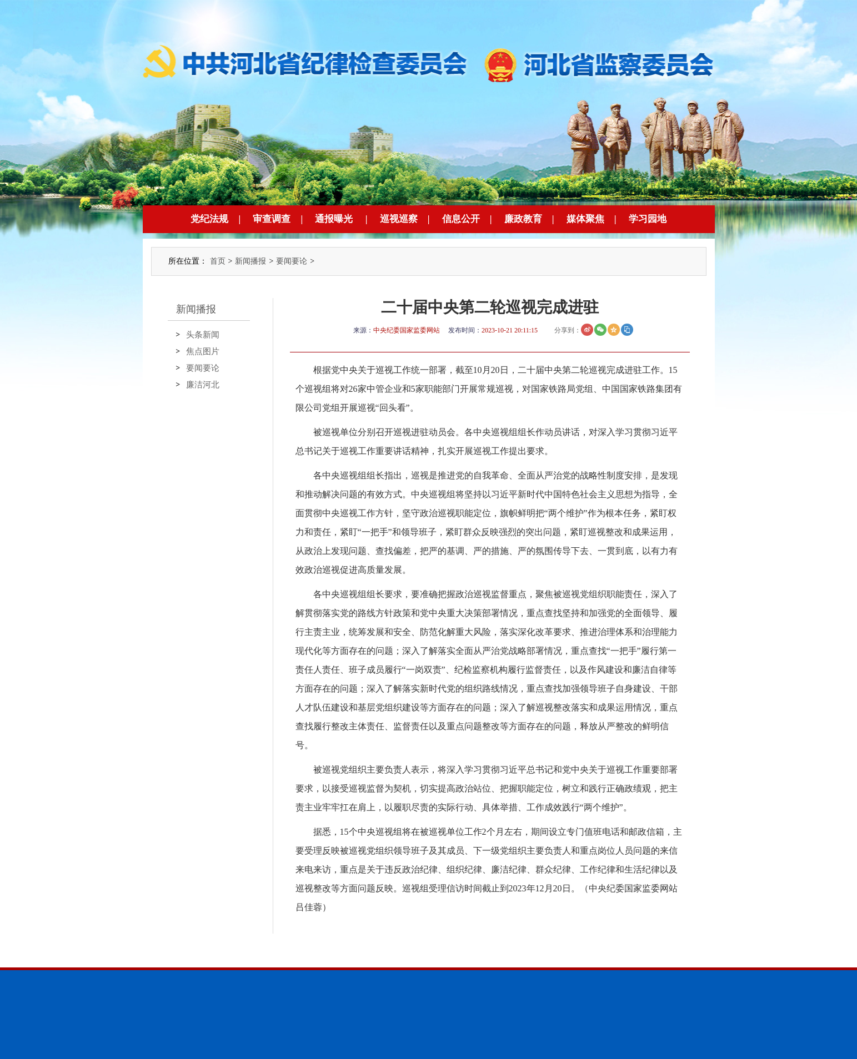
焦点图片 (202, 351)
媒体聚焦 (585, 219)
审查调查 (271, 219)
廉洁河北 (202, 384)
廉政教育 (523, 219)
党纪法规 (209, 219)
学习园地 (647, 219)
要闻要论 (291, 261)
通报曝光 (334, 219)
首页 (217, 261)
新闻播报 (250, 261)
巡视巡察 (399, 219)
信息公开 (461, 219)
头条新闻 (202, 334)
